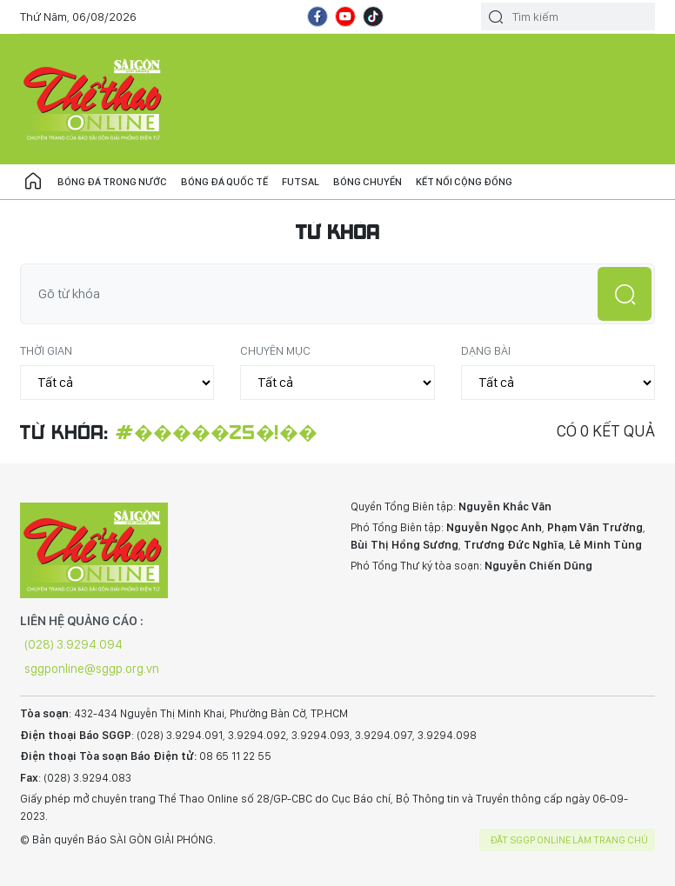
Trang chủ (33, 181)
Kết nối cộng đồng (464, 182)
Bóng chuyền (367, 182)
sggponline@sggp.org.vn (91, 668)
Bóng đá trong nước (112, 182)
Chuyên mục (275, 350)
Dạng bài (486, 350)
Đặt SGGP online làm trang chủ (569, 840)
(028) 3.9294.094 (73, 644)
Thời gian (46, 350)
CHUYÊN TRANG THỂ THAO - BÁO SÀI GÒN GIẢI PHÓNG (94, 99)
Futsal (300, 182)
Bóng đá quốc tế (224, 182)
